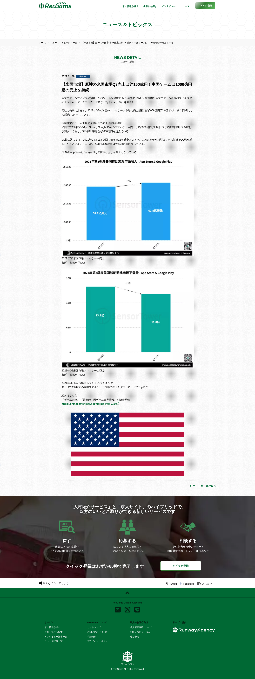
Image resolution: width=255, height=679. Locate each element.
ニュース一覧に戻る (203, 486)
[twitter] (171, 583)
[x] (118, 608)
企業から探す (150, 6)
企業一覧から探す (54, 632)
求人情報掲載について (141, 627)
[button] (205, 5)
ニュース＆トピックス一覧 (63, 42)
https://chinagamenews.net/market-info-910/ (88, 403)
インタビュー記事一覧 (56, 636)
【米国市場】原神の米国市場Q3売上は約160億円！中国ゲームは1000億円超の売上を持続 (127, 42)
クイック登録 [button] (180, 565)
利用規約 (91, 636)
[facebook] (187, 583)
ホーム (42, 42)
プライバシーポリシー (98, 641)
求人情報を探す (130, 6)
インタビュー (168, 6)
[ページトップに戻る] (127, 593)
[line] (137, 608)
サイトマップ (94, 627)
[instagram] (127, 608)
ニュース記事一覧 (54, 641)
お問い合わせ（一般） (98, 632)
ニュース (184, 6)
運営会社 (134, 636)
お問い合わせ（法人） (141, 632)
